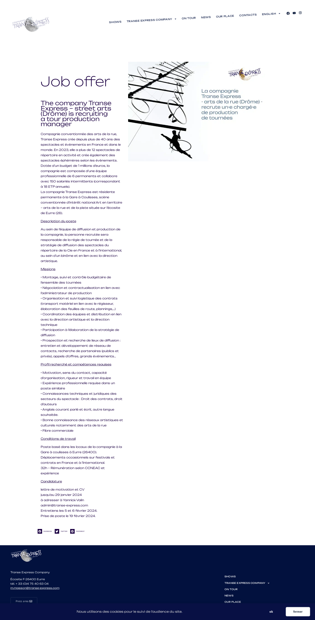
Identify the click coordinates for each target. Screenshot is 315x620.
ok (271, 611)
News (206, 17)
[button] (45, 531)
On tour (189, 18)
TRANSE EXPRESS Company (151, 20)
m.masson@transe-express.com (34, 588)
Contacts (248, 15)
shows (115, 22)
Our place (225, 16)
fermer (298, 611)
